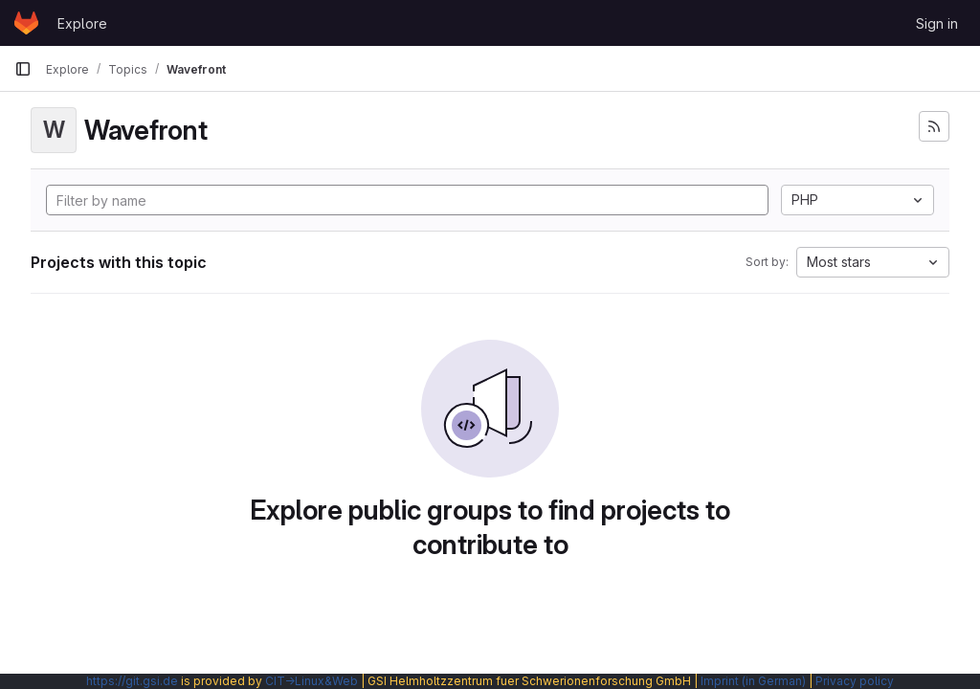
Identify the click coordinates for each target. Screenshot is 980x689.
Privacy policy (854, 681)
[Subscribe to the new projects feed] (934, 126)
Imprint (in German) (753, 681)
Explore (82, 23)
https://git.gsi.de (132, 681)
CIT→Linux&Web (311, 681)
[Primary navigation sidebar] (23, 69)
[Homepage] (26, 23)
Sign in (937, 23)
